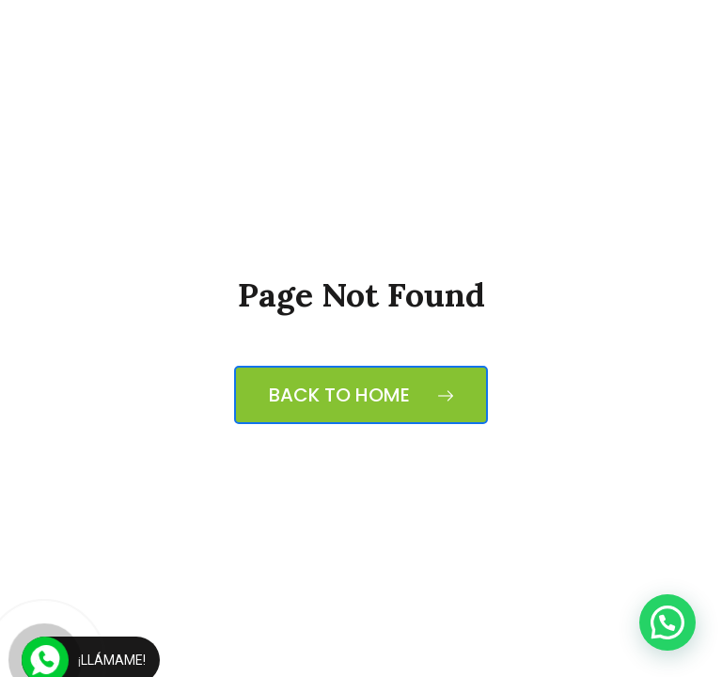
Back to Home (361, 395)
